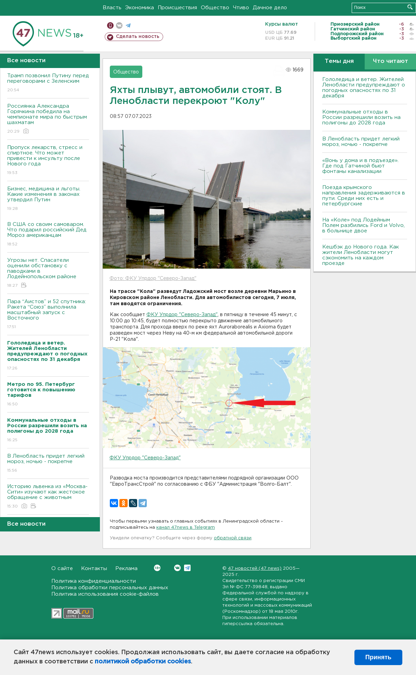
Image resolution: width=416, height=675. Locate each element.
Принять (378, 657)
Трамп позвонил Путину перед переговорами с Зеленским (48, 83)
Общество (215, 7)
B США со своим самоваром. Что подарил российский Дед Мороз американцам (48, 234)
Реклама (126, 568)
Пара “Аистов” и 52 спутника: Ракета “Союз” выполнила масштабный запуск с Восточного (48, 314)
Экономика (139, 7)
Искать (410, 7)
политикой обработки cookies (143, 661)
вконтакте (119, 25)
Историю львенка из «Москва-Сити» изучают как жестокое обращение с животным (48, 496)
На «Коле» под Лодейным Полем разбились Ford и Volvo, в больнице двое (363, 225)
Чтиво (241, 7)
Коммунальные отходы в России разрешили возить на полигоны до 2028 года (361, 117)
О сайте (62, 568)
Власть (112, 7)
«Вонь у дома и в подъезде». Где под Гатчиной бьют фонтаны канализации (360, 166)
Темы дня (339, 61)
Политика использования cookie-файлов (105, 594)
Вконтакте (157, 568)
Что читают (390, 61)
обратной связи (232, 538)
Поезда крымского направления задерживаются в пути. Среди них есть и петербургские (363, 195)
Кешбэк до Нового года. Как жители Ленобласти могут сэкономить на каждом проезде (360, 255)
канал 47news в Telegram (185, 527)
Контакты (94, 568)
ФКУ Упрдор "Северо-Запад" (182, 315)
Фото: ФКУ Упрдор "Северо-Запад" (152, 278)
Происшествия (177, 7)
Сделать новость (137, 37)
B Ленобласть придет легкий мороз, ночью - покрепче (48, 463)
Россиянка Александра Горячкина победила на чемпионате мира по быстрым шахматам (48, 119)
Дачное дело (270, 7)
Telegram (187, 568)
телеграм (128, 25)
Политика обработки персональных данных (109, 587)
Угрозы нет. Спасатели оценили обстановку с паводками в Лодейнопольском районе (48, 273)
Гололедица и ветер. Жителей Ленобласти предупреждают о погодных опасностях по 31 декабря (363, 87)
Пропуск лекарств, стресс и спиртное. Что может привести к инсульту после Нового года (48, 160)
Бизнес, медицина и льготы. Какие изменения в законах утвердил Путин (48, 199)
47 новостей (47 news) (255, 568)
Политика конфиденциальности (93, 581)
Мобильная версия (110, 25)
